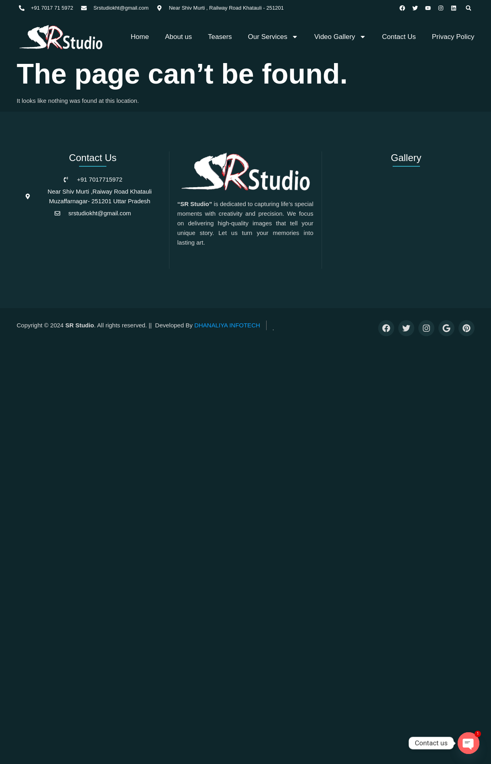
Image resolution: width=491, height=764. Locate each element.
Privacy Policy (453, 35)
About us (178, 35)
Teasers (220, 35)
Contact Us (399, 35)
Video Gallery (340, 35)
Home (140, 35)
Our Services (273, 35)
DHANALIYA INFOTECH (227, 324)
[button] (470, 8)
